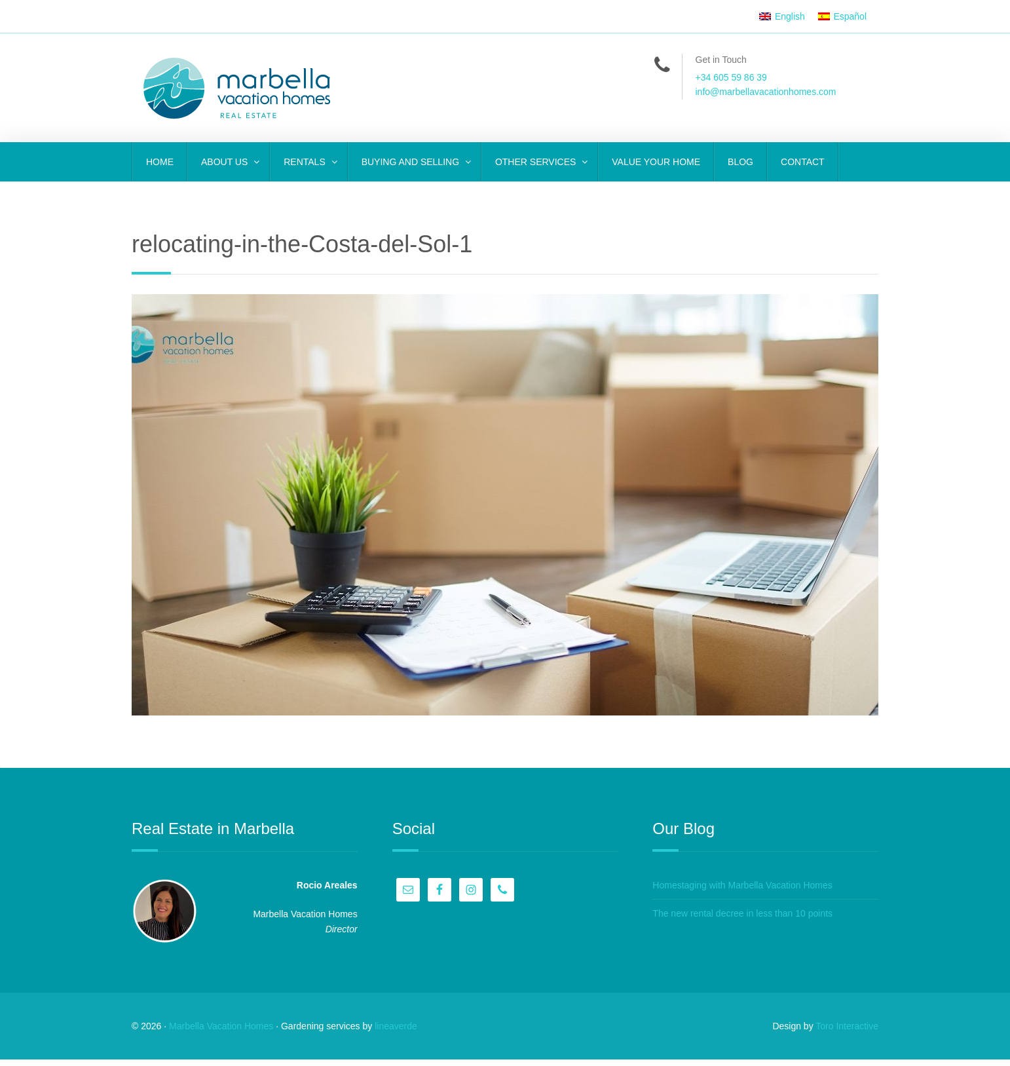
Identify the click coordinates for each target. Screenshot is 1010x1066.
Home (160, 162)
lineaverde (396, 1032)
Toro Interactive (846, 1032)
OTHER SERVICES (536, 162)
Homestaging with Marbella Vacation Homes (745, 888)
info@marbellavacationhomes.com (766, 91)
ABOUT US (225, 162)
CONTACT (803, 162)
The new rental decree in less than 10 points (746, 916)
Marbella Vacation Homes (221, 1032)
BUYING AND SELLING (412, 162)
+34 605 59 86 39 (731, 77)
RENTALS (305, 162)
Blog (740, 162)
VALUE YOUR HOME (656, 162)
